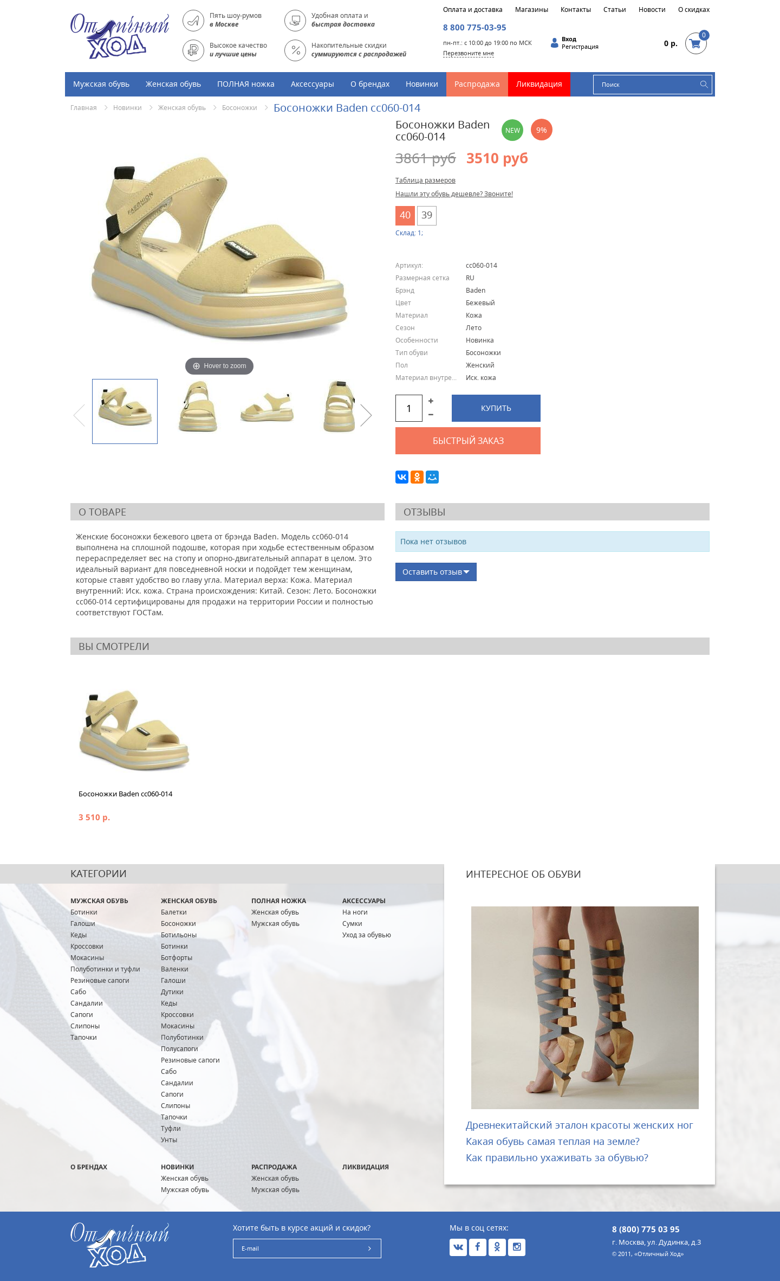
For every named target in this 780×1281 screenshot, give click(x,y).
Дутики (172, 991)
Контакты (576, 9)
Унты (169, 1139)
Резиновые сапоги (99, 980)
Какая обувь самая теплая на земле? (553, 1141)
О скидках (694, 9)
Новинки (422, 84)
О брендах (369, 84)
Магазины (531, 9)
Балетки (174, 912)
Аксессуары (312, 84)
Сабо (78, 991)
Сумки (352, 923)
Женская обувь (173, 84)
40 (405, 214)
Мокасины (87, 957)
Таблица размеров (425, 180)
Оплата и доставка (473, 9)
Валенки (174, 969)
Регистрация (580, 46)
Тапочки (83, 1037)
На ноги (355, 912)
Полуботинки (182, 1037)
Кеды (78, 934)
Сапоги (81, 1014)
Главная (83, 107)
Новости (652, 9)
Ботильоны (179, 934)
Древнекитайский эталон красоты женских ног (579, 1124)
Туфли (171, 1128)
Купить (496, 408)
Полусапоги (179, 1048)
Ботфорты (176, 957)
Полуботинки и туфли (105, 969)
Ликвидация (539, 84)
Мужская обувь (101, 84)
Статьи (614, 9)
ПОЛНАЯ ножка (246, 84)
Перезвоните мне (468, 53)
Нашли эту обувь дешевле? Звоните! (454, 193)
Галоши (82, 923)
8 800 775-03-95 (474, 27)
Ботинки (84, 912)
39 (426, 214)
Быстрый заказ (468, 441)
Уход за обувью (366, 934)
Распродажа (477, 84)
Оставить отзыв (432, 572)
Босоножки (239, 107)
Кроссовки (86, 946)
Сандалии (86, 1003)
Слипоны (85, 1026)
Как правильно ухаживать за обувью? (557, 1157)
